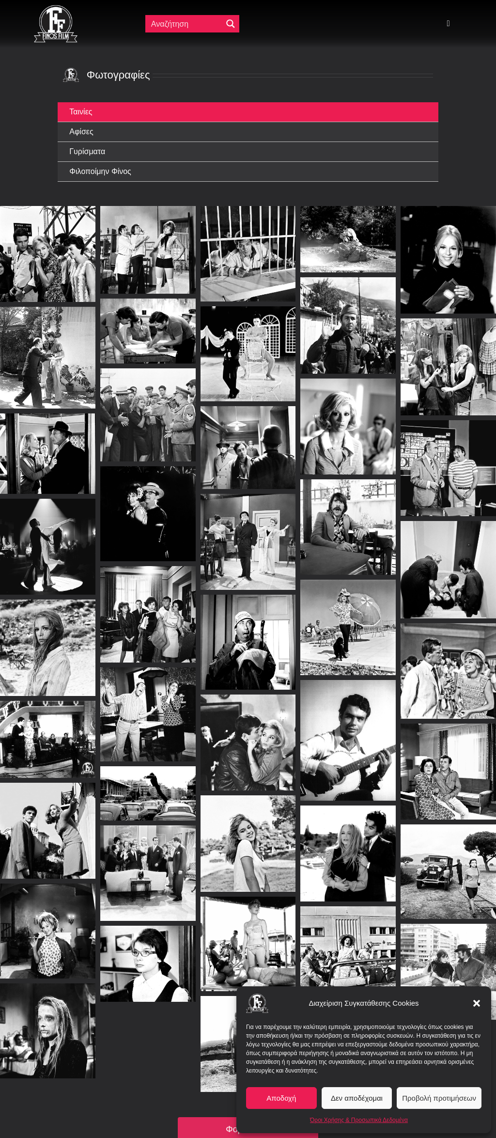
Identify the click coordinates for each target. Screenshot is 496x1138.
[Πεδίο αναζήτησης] (184, 23)
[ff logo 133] (56, 9)
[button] (476, 1003)
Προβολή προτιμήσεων (439, 1098)
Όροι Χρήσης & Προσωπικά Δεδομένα (359, 1120)
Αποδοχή (281, 1098)
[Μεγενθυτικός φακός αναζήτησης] (230, 24)
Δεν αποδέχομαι (357, 1098)
